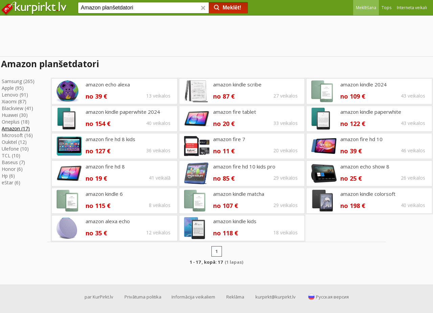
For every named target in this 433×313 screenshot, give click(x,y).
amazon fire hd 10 (361, 139)
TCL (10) (11, 155)
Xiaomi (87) (14, 101)
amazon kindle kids (234, 221)
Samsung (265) (18, 81)
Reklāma (235, 297)
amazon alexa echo (108, 221)
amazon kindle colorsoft (367, 193)
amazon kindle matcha (238, 193)
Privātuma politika (142, 297)
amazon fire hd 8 (105, 166)
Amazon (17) (16, 128)
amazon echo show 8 (364, 166)
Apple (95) (13, 88)
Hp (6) (8, 176)
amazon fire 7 (229, 139)
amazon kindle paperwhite (370, 111)
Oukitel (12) (14, 142)
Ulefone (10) (15, 149)
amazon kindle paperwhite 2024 (123, 111)
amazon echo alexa (108, 84)
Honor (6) (12, 169)
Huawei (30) (15, 115)
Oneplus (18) (15, 122)
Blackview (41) (17, 108)
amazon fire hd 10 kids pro (244, 166)
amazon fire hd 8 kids (110, 139)
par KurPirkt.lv (99, 297)
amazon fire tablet (234, 111)
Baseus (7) (13, 162)
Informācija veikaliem (193, 297)
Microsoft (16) (17, 135)
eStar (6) (11, 182)
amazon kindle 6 (104, 193)
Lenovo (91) (15, 95)
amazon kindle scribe (237, 84)
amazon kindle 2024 (363, 84)
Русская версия (332, 297)
